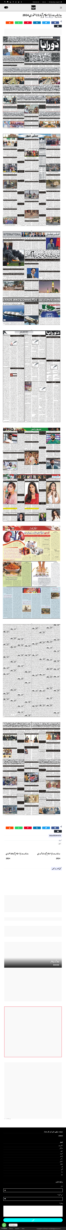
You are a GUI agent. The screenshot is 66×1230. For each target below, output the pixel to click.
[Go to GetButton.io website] (4, 1228)
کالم (62, 1167)
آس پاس (61, 1153)
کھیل (62, 1169)
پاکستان (61, 1156)
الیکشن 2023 (61, 1146)
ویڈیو (62, 1174)
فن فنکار (61, 1164)
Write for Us (36, 1)
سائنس (61, 1159)
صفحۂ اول (61, 1161)
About (44, 1)
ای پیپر (42, 17)
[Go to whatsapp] (4, 1225)
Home (23, 1228)
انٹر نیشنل (61, 1148)
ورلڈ (62, 1172)
